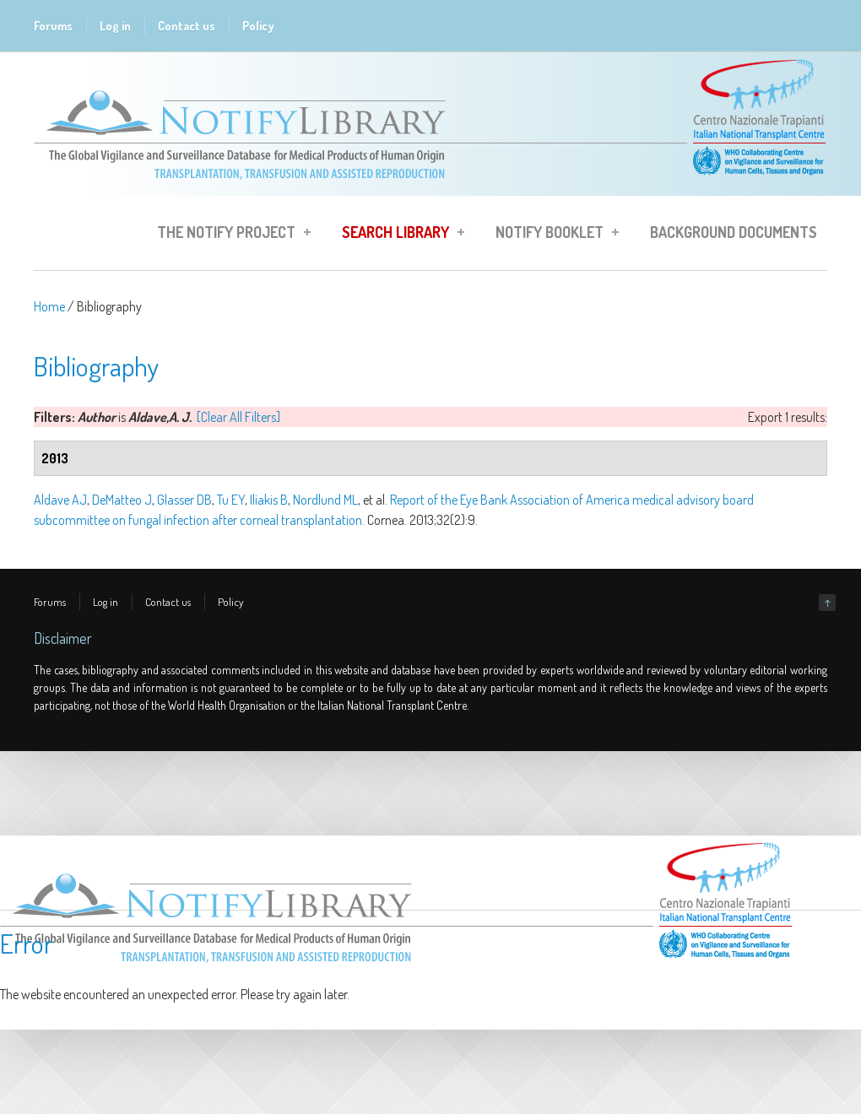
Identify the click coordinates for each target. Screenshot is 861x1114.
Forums (53, 26)
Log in (115, 26)
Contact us (186, 26)
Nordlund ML (325, 499)
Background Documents (733, 232)
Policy (258, 26)
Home (49, 306)
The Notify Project (229, 234)
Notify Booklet (552, 234)
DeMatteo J (122, 499)
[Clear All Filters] (238, 416)
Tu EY (231, 499)
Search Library (398, 234)
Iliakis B (269, 499)
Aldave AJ (60, 499)
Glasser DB (184, 499)
